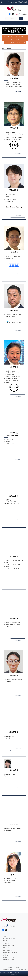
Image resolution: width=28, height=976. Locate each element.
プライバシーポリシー (20, 969)
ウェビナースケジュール (9, 938)
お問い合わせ (17, 967)
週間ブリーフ (6, 947)
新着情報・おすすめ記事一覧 (10, 952)
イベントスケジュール (8, 940)
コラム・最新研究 (7, 950)
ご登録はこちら (15, 42)
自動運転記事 (6, 955)
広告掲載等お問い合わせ (8, 969)
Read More (18, 91)
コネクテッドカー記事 (8, 957)
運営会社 (10, 967)
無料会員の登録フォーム (9, 945)
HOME (4, 936)
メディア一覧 (6, 943)
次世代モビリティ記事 (8, 959)
